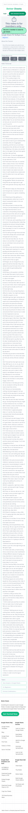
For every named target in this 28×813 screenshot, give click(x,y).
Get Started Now (10, 714)
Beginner (5, 37)
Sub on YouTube (6, 749)
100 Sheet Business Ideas (7, 796)
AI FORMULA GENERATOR (5, 768)
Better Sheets (14, 9)
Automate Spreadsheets (19, 747)
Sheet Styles (19, 765)
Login (4, 13)
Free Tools (4, 742)
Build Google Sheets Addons (20, 779)
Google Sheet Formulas (5, 737)
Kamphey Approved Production (17, 810)
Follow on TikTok (6, 746)
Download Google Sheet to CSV (6, 786)
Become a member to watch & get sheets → (13, 31)
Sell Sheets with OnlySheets (20, 785)
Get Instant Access (17, 14)
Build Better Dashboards (19, 735)
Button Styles (19, 774)
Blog (3, 732)
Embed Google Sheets (6, 780)
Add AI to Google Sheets (20, 741)
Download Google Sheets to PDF (6, 774)
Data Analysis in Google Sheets (11, 683)
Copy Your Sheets (6, 791)
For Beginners (7, 687)
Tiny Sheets (19, 770)
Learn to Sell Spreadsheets (19, 753)
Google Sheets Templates (6, 727)
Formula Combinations (9, 691)
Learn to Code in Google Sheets (20, 729)
